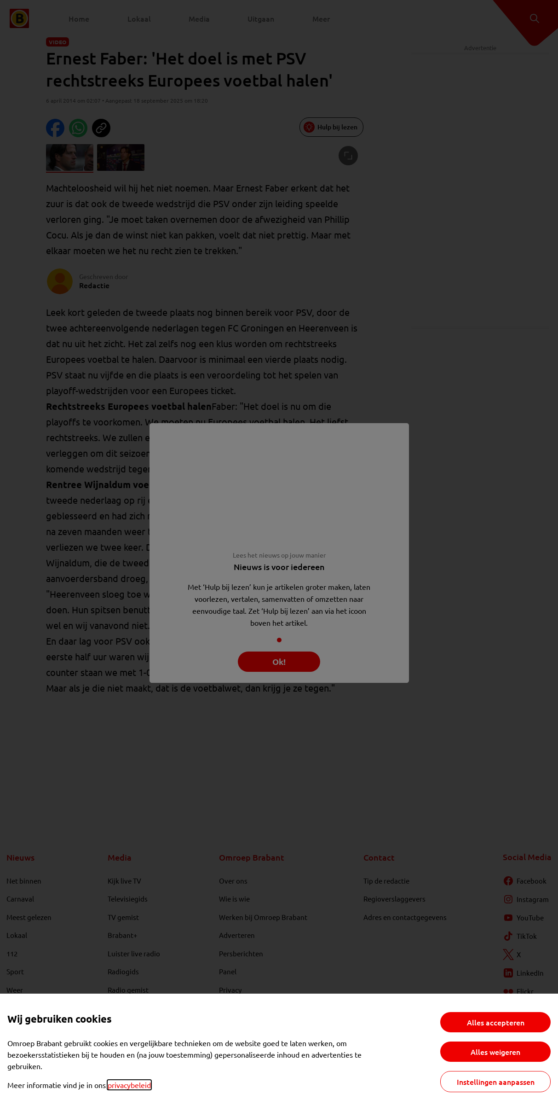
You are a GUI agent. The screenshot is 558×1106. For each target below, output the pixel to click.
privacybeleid (129, 1084)
